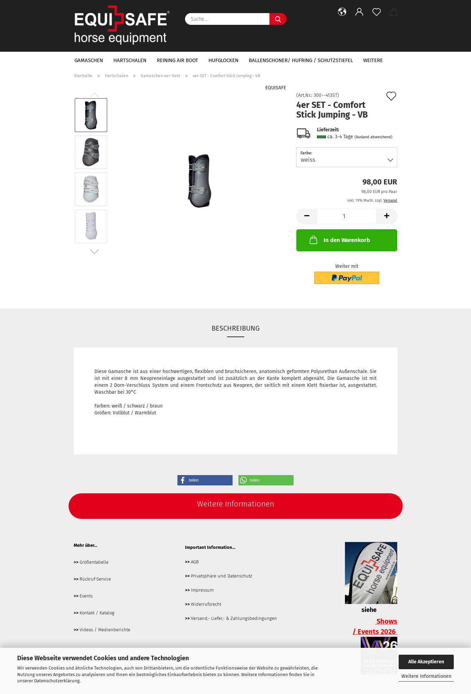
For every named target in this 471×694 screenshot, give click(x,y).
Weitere (373, 60)
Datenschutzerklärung (57, 680)
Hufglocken (223, 60)
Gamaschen (88, 60)
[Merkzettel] (376, 12)
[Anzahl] (347, 216)
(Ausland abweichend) (373, 137)
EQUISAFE (275, 88)
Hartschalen (129, 60)
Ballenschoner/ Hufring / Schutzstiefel (301, 60)
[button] (342, 12)
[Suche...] (278, 19)
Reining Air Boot (177, 60)
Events (86, 596)
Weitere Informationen (426, 676)
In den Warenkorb (339, 239)
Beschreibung (236, 328)
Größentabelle (94, 562)
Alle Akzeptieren (426, 662)
